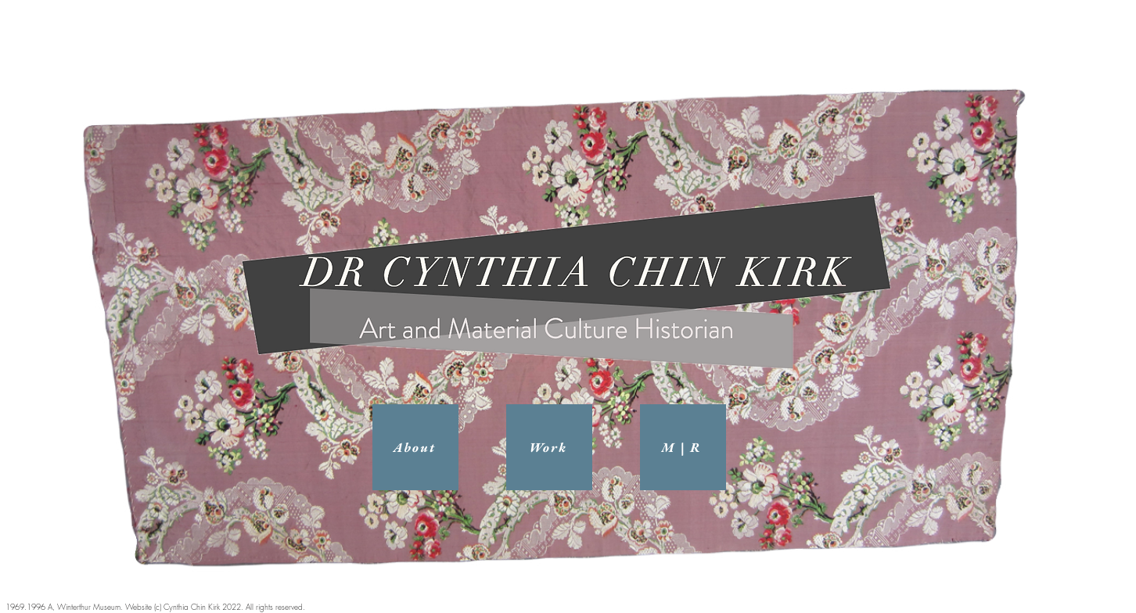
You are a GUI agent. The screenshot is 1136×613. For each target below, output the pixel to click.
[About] (415, 447)
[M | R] (683, 447)
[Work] (549, 447)
